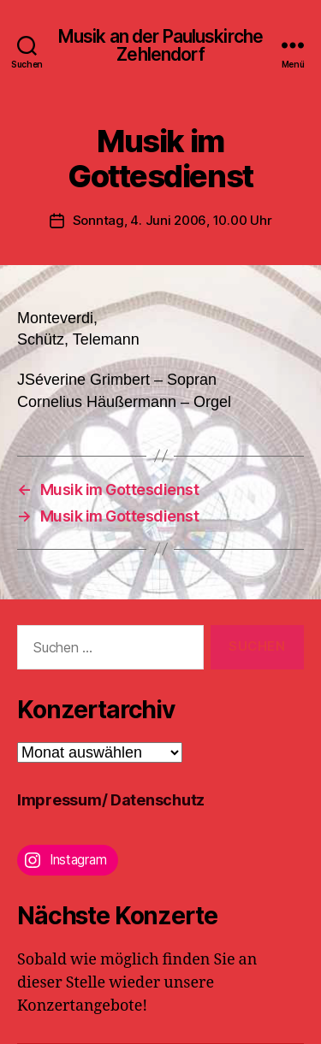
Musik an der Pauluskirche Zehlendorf (160, 45)
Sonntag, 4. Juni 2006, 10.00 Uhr (172, 220)
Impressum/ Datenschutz (111, 800)
